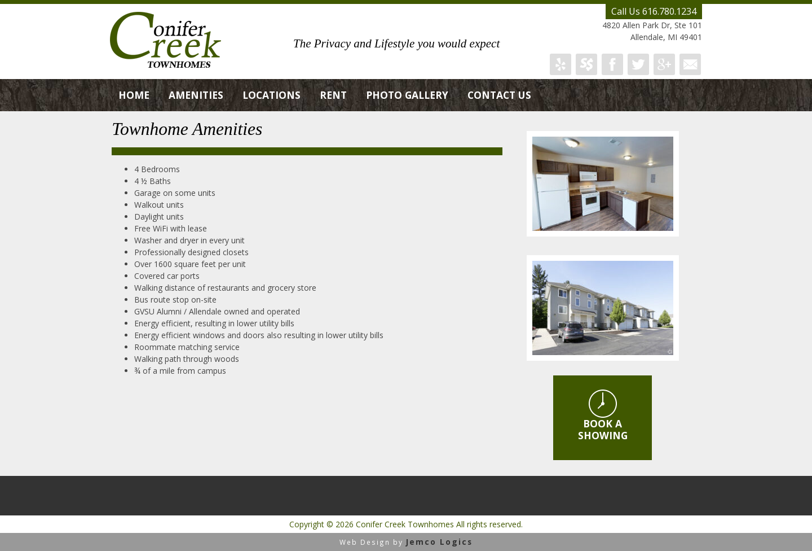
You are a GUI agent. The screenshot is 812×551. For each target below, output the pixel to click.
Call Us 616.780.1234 (653, 11)
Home (133, 95)
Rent (333, 95)
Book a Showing (603, 416)
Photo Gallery (407, 95)
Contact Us (499, 95)
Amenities (196, 95)
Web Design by (406, 541)
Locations (271, 95)
